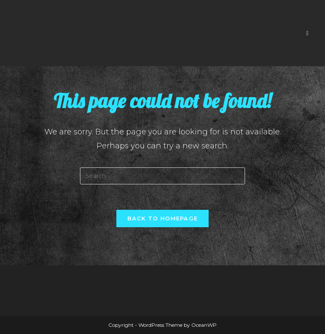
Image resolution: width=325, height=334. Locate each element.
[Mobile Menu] (307, 33)
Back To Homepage (162, 218)
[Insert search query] (162, 175)
